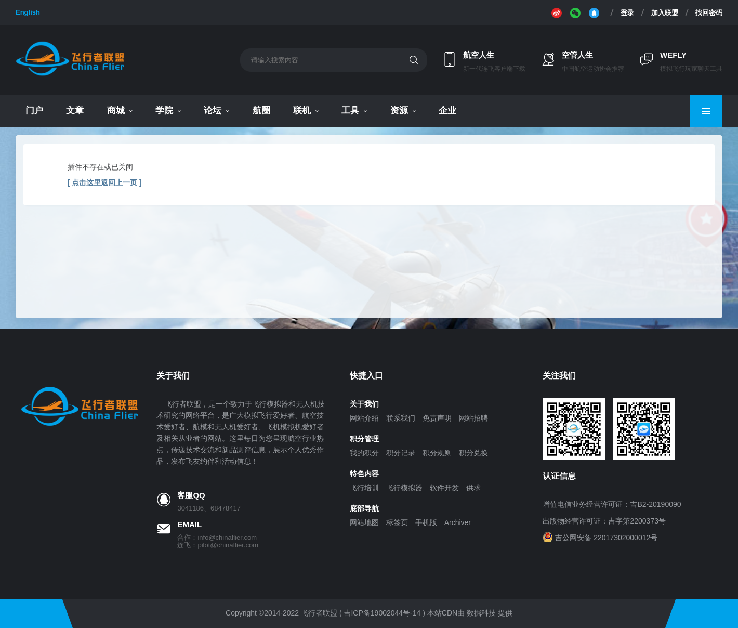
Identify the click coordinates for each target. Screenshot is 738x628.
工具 (350, 110)
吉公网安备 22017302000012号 (606, 537)
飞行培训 (364, 487)
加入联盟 (664, 12)
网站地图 (364, 522)
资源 (399, 110)
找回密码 (708, 12)
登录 (627, 12)
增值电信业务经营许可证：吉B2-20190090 (612, 504)
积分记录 (400, 453)
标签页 (397, 522)
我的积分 (364, 453)
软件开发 (444, 487)
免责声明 (437, 418)
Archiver (457, 522)
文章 (75, 110)
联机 (302, 110)
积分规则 (437, 453)
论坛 (212, 110)
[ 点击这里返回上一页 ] (105, 182)
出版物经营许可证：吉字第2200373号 (604, 521)
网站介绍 (364, 418)
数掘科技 (481, 613)
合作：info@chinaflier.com (217, 537)
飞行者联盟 (319, 613)
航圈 (261, 110)
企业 (447, 110)
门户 (34, 110)
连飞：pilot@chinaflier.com (217, 545)
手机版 (426, 522)
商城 (116, 110)
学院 (164, 110)
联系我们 (400, 418)
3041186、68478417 (208, 508)
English (28, 12)
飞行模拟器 (404, 487)
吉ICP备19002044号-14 (382, 613)
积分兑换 (473, 453)
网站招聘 (473, 418)
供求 (473, 487)
